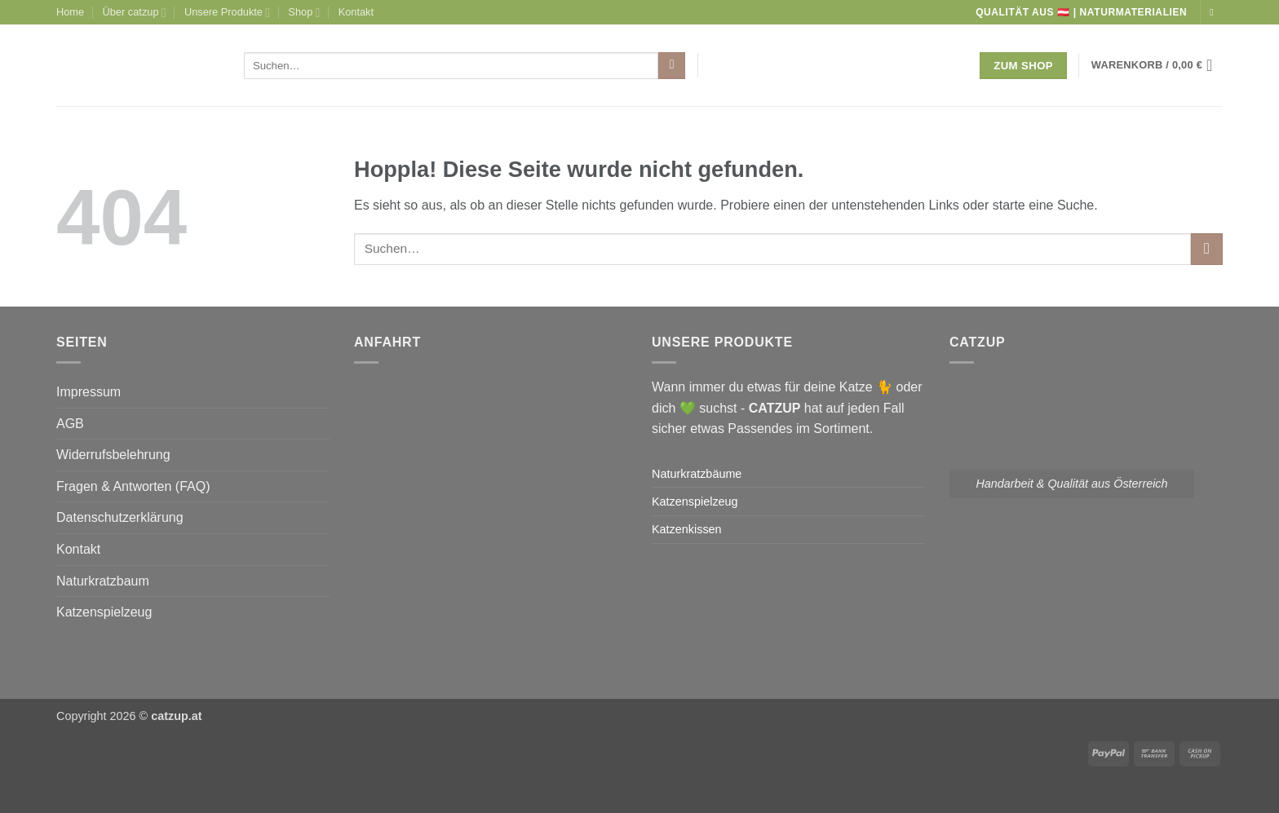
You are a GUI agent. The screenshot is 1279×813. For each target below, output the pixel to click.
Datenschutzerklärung (120, 517)
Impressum (88, 392)
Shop (304, 12)
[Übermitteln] (671, 66)
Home (70, 12)
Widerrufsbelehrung (113, 455)
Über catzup (134, 12)
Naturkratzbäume (696, 473)
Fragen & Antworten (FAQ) (133, 486)
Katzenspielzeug (104, 612)
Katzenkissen (687, 529)
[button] (1157, 65)
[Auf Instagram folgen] (1214, 12)
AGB (70, 424)
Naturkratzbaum (102, 581)
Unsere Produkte (227, 12)
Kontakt (356, 12)
